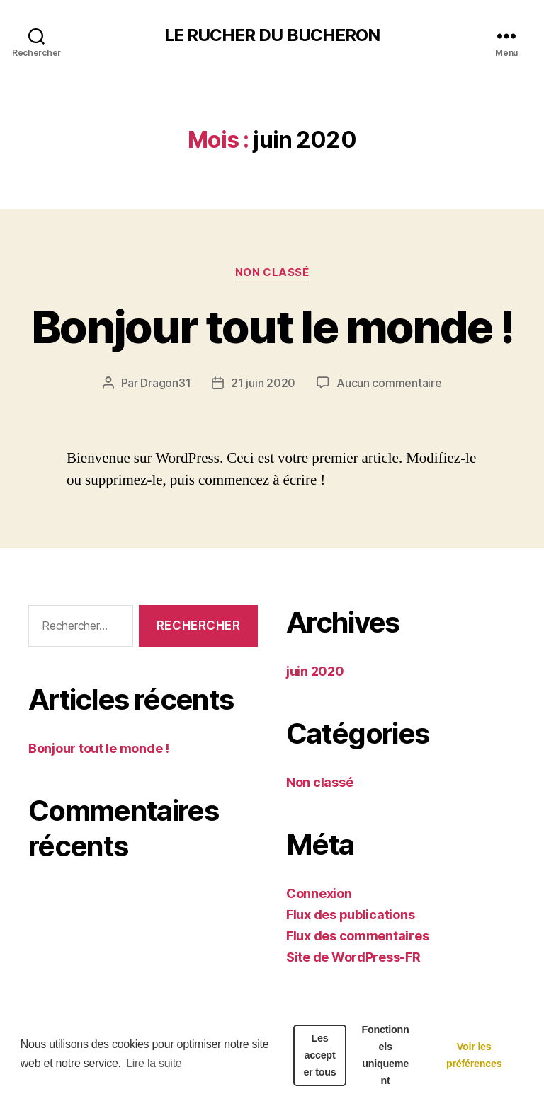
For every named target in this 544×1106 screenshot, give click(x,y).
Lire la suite (153, 1063)
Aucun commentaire (388, 383)
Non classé (272, 272)
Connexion (319, 893)
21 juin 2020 (263, 383)
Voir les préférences (474, 1055)
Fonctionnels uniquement (385, 1055)
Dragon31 (165, 383)
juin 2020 (315, 671)
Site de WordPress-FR (353, 957)
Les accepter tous (319, 1055)
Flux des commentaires (357, 935)
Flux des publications (350, 914)
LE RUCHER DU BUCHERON (271, 35)
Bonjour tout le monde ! (272, 326)
